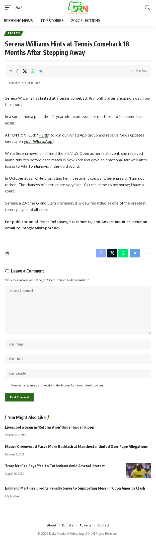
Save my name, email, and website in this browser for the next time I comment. (58, 385)
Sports (14, 33)
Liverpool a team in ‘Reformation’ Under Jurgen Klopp (49, 427)
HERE (43, 135)
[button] (9, 7)
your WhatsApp (38, 141)
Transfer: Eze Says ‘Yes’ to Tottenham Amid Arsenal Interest (55, 465)
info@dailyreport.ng (40, 228)
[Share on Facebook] (17, 71)
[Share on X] (24, 71)
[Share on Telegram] (40, 71)
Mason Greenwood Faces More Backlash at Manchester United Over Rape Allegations (76, 446)
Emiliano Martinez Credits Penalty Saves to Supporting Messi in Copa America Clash (75, 488)
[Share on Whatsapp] (32, 71)
